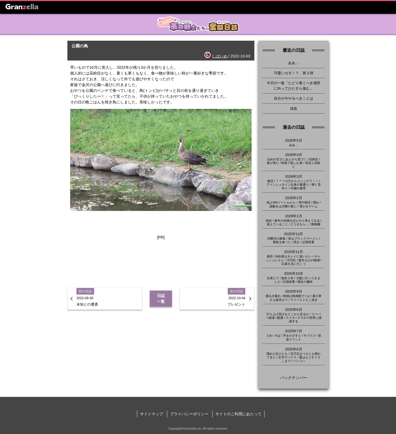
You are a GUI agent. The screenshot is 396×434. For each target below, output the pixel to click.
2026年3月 (293, 176)
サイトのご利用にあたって (238, 414)
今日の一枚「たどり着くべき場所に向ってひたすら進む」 (293, 85)
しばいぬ (219, 56)
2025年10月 (293, 273)
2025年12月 (293, 234)
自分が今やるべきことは (293, 98)
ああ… (293, 63)
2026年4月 (293, 155)
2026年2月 (293, 198)
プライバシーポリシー (189, 414)
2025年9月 (293, 291)
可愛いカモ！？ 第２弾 (293, 73)
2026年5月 (293, 140)
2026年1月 (293, 216)
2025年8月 (293, 309)
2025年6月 (293, 349)
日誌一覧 (161, 298)
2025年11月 (293, 252)
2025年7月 (293, 331)
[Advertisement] (161, 258)
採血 (293, 108)
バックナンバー (293, 377)
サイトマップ (151, 414)
